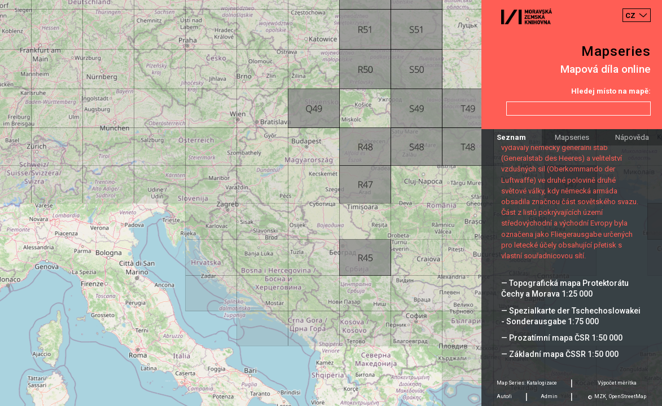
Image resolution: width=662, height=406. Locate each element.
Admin (549, 396)
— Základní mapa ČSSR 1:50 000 (560, 354)
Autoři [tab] (504, 396)
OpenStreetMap (627, 396)
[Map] (331, 203)
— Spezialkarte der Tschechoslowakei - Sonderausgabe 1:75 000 (571, 316)
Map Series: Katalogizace (527, 383)
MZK (600, 396)
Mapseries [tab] (572, 137)
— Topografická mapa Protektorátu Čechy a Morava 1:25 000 (565, 288)
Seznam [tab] (511, 137)
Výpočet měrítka (617, 383)
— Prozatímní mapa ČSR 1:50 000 (561, 337)
